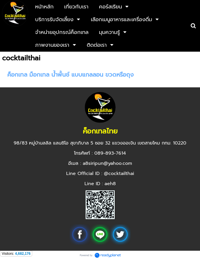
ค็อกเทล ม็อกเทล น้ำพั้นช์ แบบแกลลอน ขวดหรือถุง (70, 74)
